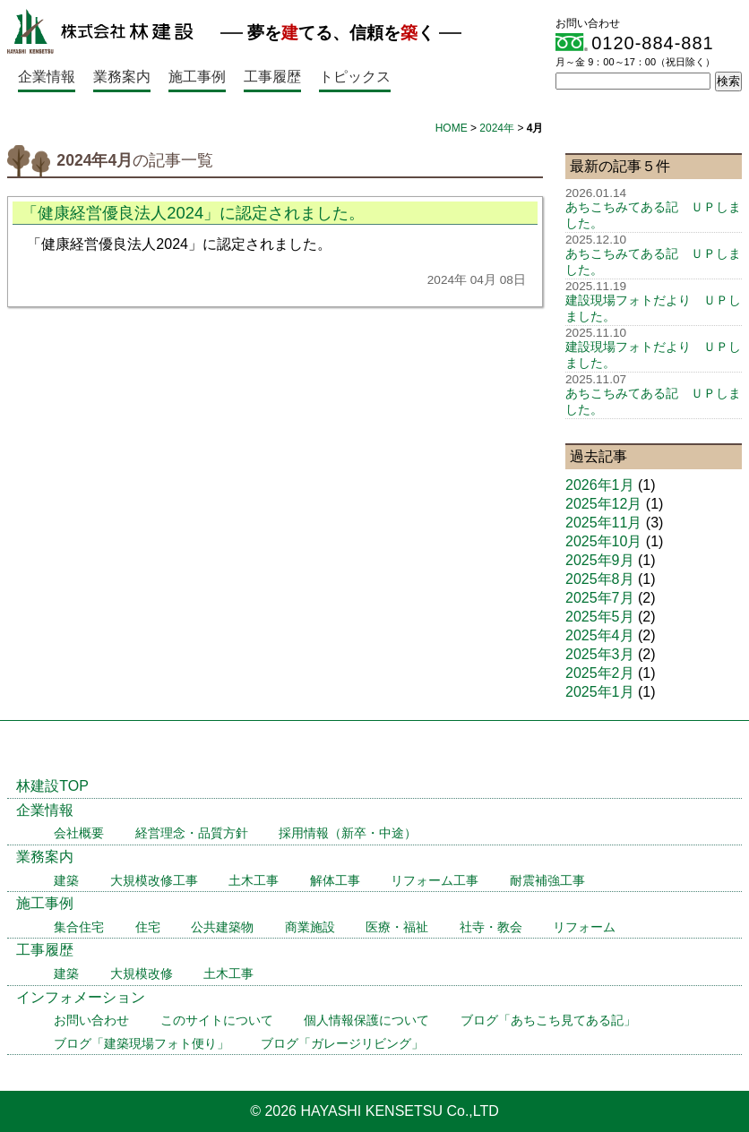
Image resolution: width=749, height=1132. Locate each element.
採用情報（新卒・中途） (348, 833)
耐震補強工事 (547, 881)
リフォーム (584, 927)
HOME (451, 128)
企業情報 (46, 76)
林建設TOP (52, 785)
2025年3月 (599, 654)
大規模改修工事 (154, 881)
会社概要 (79, 833)
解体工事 (335, 881)
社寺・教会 (491, 927)
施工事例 (197, 76)
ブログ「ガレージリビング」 (342, 1044)
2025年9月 (599, 560)
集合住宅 (79, 927)
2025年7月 (599, 597)
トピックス (355, 76)
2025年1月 (599, 691)
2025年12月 (603, 503)
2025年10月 (603, 541)
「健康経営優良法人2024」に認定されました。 (193, 212)
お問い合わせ (91, 1020)
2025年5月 (599, 616)
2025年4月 (599, 635)
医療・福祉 (397, 927)
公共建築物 (222, 927)
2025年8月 (599, 579)
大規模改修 (141, 974)
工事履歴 (272, 76)
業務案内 (122, 76)
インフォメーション (80, 997)
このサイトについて (216, 1020)
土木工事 (253, 881)
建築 (66, 881)
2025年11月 (603, 522)
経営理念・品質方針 (191, 833)
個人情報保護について (366, 1020)
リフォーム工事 (434, 881)
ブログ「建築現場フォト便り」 (141, 1044)
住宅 (147, 927)
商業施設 (310, 927)
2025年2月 (599, 673)
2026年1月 (599, 485)
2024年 (496, 128)
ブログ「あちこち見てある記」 (548, 1020)
